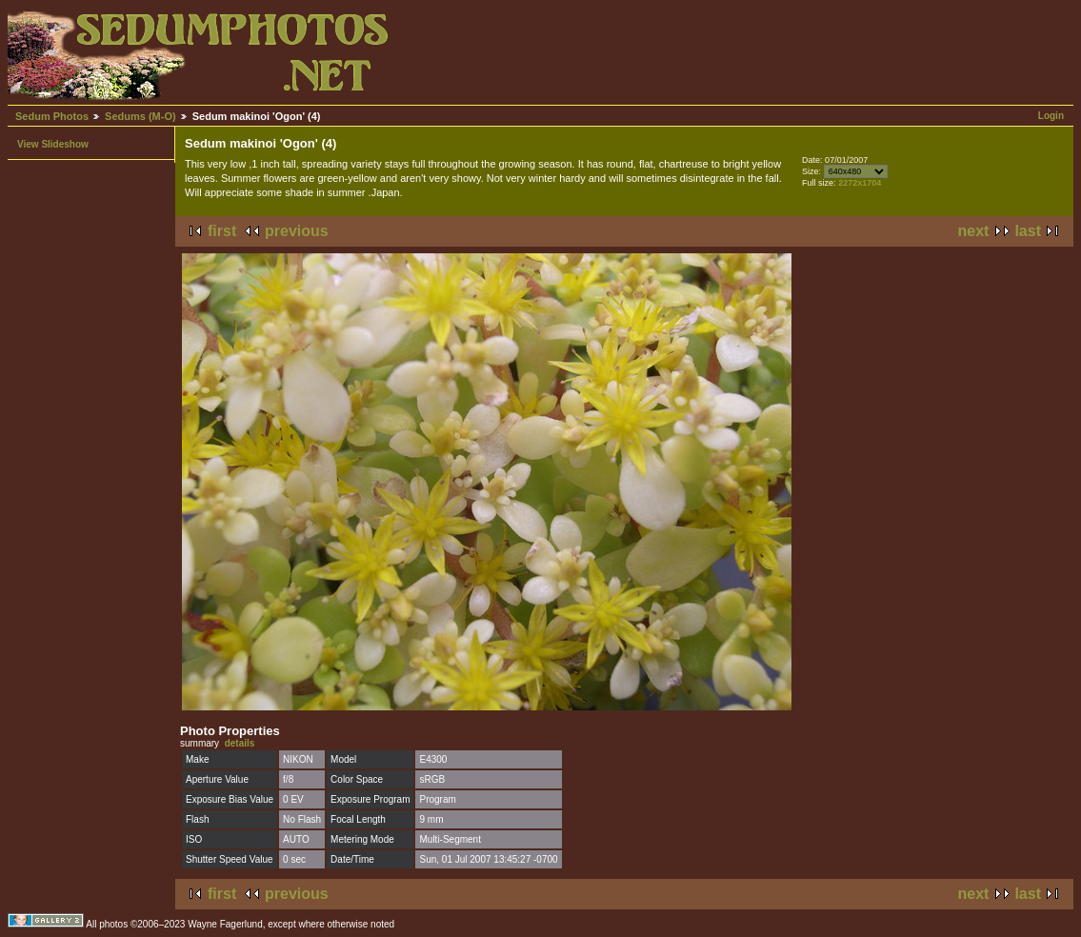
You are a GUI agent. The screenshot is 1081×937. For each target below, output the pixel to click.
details (240, 743)
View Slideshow (53, 144)
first (222, 231)
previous (297, 231)
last (1027, 231)
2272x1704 (859, 183)
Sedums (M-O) (140, 116)
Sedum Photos (52, 116)
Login (1051, 115)
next (974, 231)
